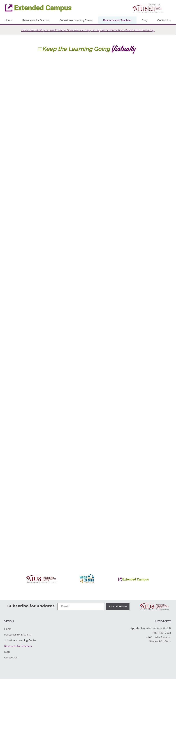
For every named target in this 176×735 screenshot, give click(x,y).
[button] (164, 20)
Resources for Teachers (18, 646)
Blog (7, 651)
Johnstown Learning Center (20, 640)
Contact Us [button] (11, 657)
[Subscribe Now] (117, 606)
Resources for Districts (17, 634)
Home (7, 628)
